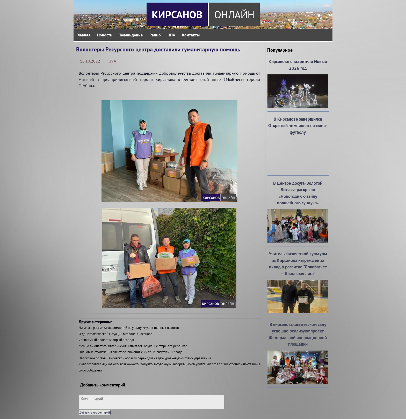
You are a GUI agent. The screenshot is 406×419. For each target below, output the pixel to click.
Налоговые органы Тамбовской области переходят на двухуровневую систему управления (145, 358)
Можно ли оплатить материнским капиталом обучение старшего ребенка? (133, 346)
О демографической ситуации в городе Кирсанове (115, 334)
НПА (171, 34)
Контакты (191, 34)
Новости (104, 34)
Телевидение (131, 34)
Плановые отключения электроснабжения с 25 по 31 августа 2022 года (130, 352)
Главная (83, 34)
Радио (155, 34)
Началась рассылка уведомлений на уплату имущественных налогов (129, 327)
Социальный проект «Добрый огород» (107, 340)
